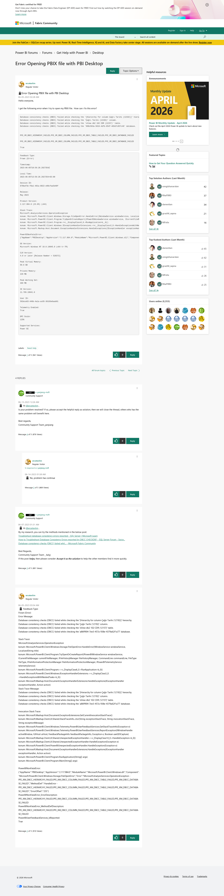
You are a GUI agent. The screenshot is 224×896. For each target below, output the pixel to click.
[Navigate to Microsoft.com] (23, 23)
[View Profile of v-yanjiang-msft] (42, 392)
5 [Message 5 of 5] (33, 487)
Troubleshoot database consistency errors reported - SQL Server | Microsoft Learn (58, 535)
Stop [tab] (181, 141)
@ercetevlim (32, 405)
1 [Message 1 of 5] (27, 355)
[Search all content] (173, 37)
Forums (64, 23)
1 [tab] (173, 141)
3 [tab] (176, 141)
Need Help (31, 348)
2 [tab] (174, 141)
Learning (127, 23)
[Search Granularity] (125, 37)
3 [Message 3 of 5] (27, 568)
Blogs (115, 23)
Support (139, 23)
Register (171, 30)
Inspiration (77, 23)
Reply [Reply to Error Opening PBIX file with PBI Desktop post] (132, 355)
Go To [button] (202, 30)
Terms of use (187, 876)
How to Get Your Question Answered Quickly (171, 163)
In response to (37, 468)
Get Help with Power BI (72, 52)
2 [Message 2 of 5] (27, 831)
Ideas (89, 23)
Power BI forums (26, 52)
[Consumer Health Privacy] (53, 886)
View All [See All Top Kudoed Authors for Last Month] (154, 290)
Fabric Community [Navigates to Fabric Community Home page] (46, 23)
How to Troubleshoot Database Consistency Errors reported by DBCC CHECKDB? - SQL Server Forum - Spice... (71, 539)
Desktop (98, 52)
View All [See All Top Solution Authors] (154, 229)
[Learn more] (158, 134)
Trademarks (202, 876)
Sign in (182, 30)
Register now (205, 42)
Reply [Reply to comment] (132, 441)
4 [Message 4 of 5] (27, 434)
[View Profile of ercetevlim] (30, 83)
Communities (102, 23)
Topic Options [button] (130, 70)
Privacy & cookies (171, 876)
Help (192, 30)
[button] (112, 71)
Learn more (20, 14)
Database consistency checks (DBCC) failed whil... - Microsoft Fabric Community (57, 543)
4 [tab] (178, 141)
